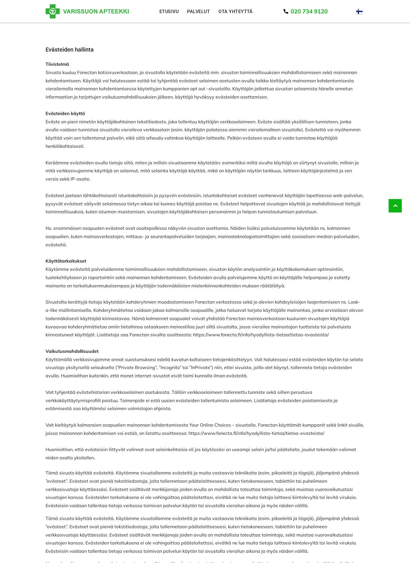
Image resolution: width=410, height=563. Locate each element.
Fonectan (87, 72)
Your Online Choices (210, 425)
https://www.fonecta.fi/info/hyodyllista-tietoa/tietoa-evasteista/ (261, 334)
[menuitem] (169, 11)
